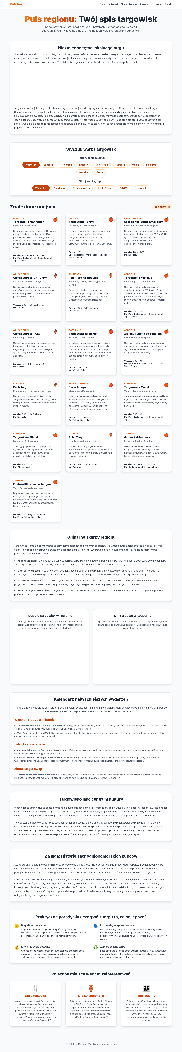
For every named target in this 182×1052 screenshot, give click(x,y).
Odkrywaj (113, 4)
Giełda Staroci (104, 188)
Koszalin (83, 164)
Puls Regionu (20, 4)
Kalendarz (145, 4)
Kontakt (168, 4)
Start (102, 4)
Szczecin (49, 164)
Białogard (151, 164)
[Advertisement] (91, 85)
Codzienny (59, 188)
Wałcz (135, 164)
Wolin (100, 172)
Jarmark (142, 188)
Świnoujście (101, 164)
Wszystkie (31, 164)
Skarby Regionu (129, 4)
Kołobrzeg (66, 164)
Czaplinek (84, 172)
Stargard (120, 164)
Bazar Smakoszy (81, 188)
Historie (157, 4)
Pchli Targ (125, 188)
